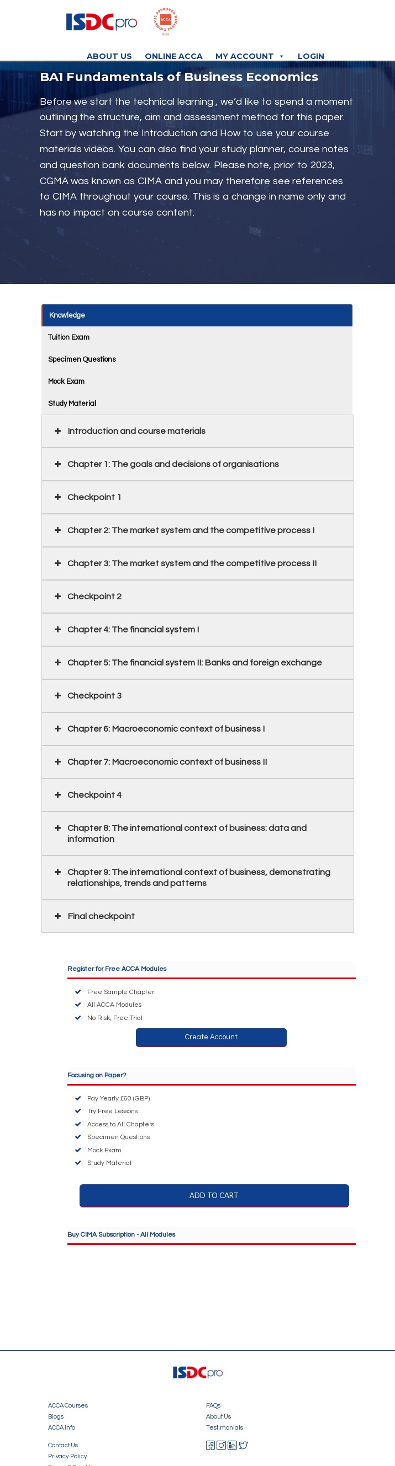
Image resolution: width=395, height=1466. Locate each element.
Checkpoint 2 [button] (87, 596)
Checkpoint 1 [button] (87, 497)
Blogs (56, 1417)
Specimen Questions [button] (81, 359)
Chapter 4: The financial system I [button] (125, 629)
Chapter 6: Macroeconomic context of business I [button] (158, 728)
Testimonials (224, 1428)
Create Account (211, 1037)
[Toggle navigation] (330, 25)
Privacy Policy (67, 1456)
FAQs (213, 1406)
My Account (250, 56)
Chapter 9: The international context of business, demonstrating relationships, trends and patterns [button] (191, 877)
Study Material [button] (72, 403)
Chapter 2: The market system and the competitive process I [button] (183, 530)
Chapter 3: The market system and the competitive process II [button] (184, 563)
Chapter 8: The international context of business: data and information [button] (179, 833)
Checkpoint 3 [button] (87, 695)
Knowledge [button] (68, 315)
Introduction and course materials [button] (129, 431)
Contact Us (63, 1445)
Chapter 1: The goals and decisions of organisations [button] (165, 464)
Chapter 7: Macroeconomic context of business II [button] (159, 761)
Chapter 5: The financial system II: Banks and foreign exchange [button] (187, 662)
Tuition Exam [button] (68, 337)
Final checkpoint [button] (93, 916)
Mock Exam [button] (66, 381)
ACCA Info (61, 1428)
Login (311, 56)
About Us (109, 56)
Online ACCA (174, 56)
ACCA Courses (68, 1406)
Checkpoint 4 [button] (87, 795)
